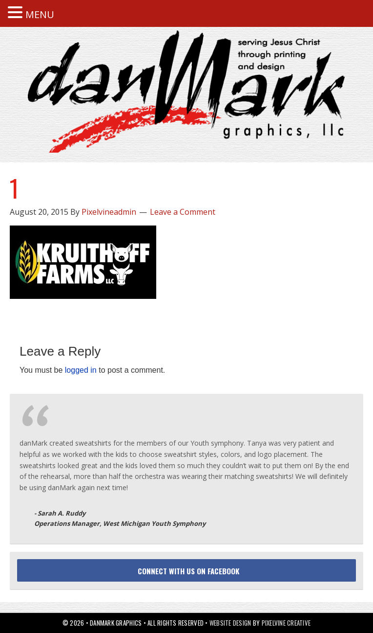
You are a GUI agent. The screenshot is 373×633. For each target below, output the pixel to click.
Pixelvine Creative (286, 623)
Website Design (230, 623)
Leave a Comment (182, 211)
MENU (39, 14)
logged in (81, 370)
